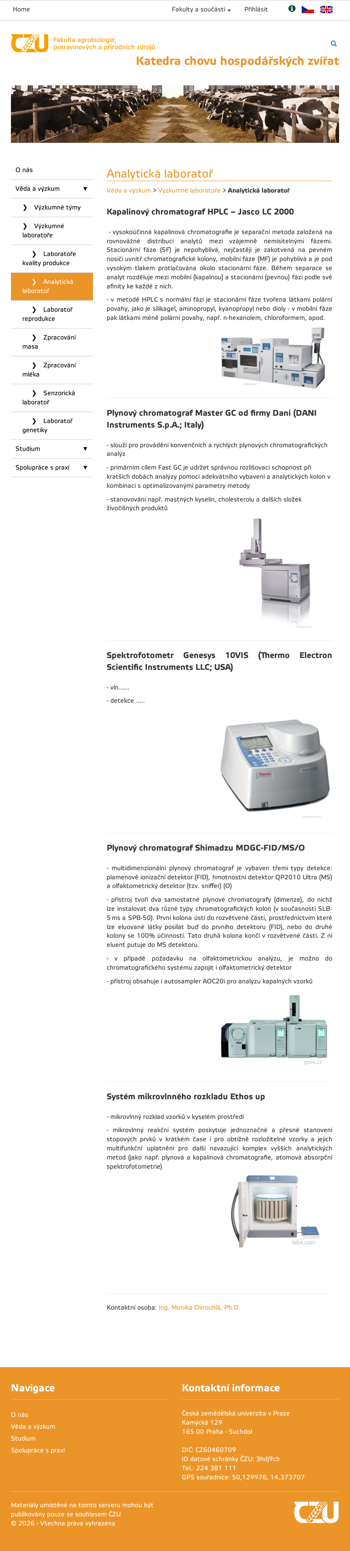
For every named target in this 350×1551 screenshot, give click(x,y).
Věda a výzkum (37, 188)
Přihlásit (256, 9)
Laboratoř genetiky (47, 425)
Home (21, 9)
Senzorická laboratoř (48, 398)
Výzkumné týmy (56, 207)
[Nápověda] (291, 9)
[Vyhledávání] (334, 43)
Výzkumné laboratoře (43, 231)
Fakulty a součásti (198, 9)
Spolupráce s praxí (42, 467)
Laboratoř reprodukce (47, 314)
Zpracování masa (49, 342)
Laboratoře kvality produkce (49, 258)
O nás (24, 170)
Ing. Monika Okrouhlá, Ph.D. (199, 1307)
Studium (27, 448)
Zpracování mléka (49, 370)
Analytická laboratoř (47, 286)
